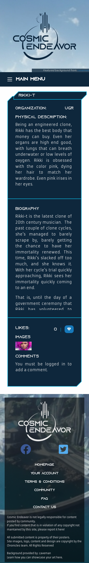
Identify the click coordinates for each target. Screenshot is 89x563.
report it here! (56, 529)
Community (44, 490)
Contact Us (44, 507)
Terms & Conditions (45, 482)
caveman (83, 70)
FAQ (44, 499)
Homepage (44, 465)
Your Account (45, 473)
